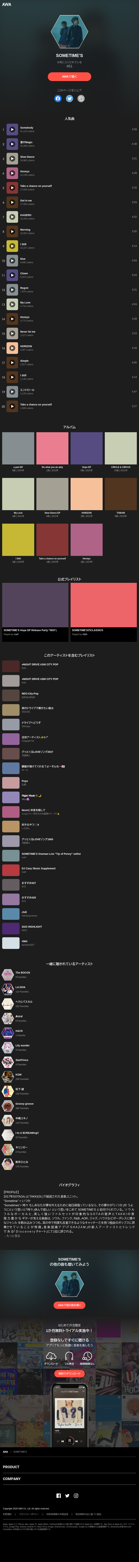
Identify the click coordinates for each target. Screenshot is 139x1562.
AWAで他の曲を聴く (69, 1305)
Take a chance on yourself (52, 558)
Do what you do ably (52, 467)
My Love (18, 513)
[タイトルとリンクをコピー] (81, 98)
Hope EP (86, 467)
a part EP (18, 467)
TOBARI (121, 513)
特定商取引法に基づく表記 (88, 1514)
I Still (18, 558)
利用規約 (7, 1514)
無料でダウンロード (69, 1373)
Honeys (86, 558)
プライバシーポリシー (29, 1514)
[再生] (12, 129)
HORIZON (87, 513)
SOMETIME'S (20, 1452)
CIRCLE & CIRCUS (120, 467)
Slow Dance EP (52, 513)
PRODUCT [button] (11, 1467)
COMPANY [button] (11, 1479)
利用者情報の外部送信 (57, 1514)
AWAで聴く (69, 76)
